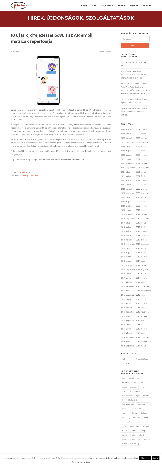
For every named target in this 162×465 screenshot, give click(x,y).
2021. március (126, 180)
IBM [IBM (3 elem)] (140, 409)
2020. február (141, 206)
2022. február (141, 155)
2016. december (127, 287)
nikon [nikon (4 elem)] (147, 422)
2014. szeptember (143, 342)
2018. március (126, 257)
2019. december (142, 210)
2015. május (141, 325)
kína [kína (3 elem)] (123, 418)
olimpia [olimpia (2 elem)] (133, 431)
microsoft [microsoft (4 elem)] (136, 418)
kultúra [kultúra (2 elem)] (144, 413)
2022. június (141, 147)
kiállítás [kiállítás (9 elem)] (135, 413)
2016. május (141, 299)
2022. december (142, 134)
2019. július (125, 223)
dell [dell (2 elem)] (129, 391)
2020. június (141, 197)
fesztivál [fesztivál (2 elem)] (146, 396)
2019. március (126, 231)
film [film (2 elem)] (123, 400)
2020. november (127, 189)
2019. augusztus (142, 219)
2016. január (141, 308)
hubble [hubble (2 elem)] (133, 409)
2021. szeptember (128, 168)
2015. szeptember (143, 316)
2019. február (141, 231)
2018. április (141, 253)
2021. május (126, 176)
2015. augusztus (127, 320)
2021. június (141, 172)
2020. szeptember (128, 193)
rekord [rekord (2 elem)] (141, 435)
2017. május (141, 274)
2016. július (140, 295)
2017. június (126, 274)
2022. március (126, 155)
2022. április (141, 151)
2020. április (141, 202)
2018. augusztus (142, 244)
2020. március (126, 206)
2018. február (141, 257)
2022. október (141, 138)
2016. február (126, 308)
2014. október (126, 342)
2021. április (141, 176)
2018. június (141, 248)
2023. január (126, 134)
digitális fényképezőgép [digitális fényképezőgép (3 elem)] (131, 396)
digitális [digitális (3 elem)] (137, 391)
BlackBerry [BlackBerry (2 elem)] (126, 383)
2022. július (125, 147)
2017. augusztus (142, 270)
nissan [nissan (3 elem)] (124, 426)
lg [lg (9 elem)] (129, 418)
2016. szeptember (143, 291)
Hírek (94, 5)
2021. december (142, 159)
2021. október (141, 163)
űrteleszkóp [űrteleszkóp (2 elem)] (134, 444)
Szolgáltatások (107, 5)
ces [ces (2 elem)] (123, 391)
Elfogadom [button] (145, 458)
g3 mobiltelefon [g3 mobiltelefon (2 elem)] (143, 404)
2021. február (141, 180)
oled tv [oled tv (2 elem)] (124, 431)
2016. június (126, 299)
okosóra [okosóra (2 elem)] (146, 426)
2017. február (126, 282)
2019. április (141, 227)
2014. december (127, 337)
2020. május (126, 202)
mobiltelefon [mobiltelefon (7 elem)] (127, 422)
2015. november (142, 312)
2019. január (126, 236)
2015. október (126, 316)
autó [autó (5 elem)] (139, 378)
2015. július (140, 320)
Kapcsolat (134, 5)
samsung (34, 176)
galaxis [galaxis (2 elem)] (124, 409)
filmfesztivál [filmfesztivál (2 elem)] (132, 400)
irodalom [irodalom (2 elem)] (125, 413)
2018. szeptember (128, 244)
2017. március (141, 278)
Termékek (121, 5)
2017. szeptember (128, 270)
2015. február (126, 333)
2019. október (141, 214)
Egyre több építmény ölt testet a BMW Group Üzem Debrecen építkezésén (134, 112)
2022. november (127, 138)
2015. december (127, 312)
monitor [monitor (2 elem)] (138, 422)
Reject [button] (155, 458)
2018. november (127, 240)
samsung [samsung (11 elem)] (125, 440)
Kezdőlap (83, 5)
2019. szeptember (128, 219)
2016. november (142, 287)
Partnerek (147, 5)
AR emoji (24, 176)
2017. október (141, 265)
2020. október (141, 189)
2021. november (127, 163)
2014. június (141, 346)
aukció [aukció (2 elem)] (131, 378)
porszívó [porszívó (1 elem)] (125, 435)
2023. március (126, 130)
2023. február (141, 130)
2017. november (127, 265)
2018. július (125, 248)
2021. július (125, 172)
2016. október (126, 291)
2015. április (126, 329)
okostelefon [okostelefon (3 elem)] (134, 426)
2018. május (126, 253)
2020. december (142, 185)
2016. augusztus (127, 295)
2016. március (141, 304)
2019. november (127, 214)
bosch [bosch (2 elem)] (124, 387)
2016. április (126, 304)
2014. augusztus (127, 346)
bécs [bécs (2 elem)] (142, 387)
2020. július (125, 197)
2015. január (141, 333)
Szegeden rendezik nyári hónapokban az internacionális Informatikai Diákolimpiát (133, 74)
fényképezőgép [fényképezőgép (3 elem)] (128, 404)
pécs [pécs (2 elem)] (133, 435)
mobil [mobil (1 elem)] (146, 418)
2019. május (126, 227)
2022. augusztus (142, 142)
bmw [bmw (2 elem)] (135, 383)
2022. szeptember (128, 142)
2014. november (142, 337)
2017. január (141, 282)
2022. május (126, 151)
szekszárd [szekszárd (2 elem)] (136, 440)
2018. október (141, 240)
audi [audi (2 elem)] (123, 378)
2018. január (126, 261)
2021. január (126, 185)
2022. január (126, 159)
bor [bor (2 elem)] (142, 383)
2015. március (141, 329)
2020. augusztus (142, 193)
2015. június (126, 325)
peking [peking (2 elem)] (142, 431)
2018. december (142, 236)
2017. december (142, 261)
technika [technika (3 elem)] (146, 440)
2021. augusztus (142, 168)
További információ (81, 462)
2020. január (126, 210)
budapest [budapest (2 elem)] (133, 387)
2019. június (141, 223)
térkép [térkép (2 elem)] (124, 444)
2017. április (126, 278)
